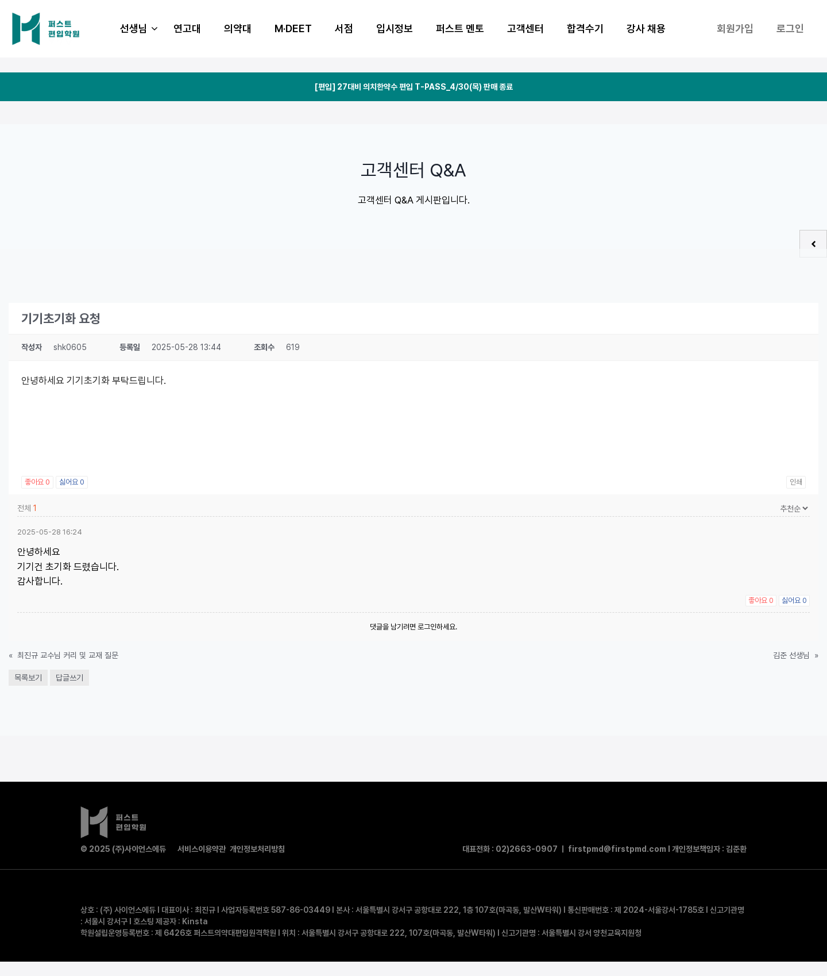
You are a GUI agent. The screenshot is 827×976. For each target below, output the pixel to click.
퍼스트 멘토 (460, 28)
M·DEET (293, 28)
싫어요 (71, 482)
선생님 (141, 28)
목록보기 (28, 677)
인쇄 (796, 482)
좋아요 (37, 482)
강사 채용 (646, 28)
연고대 (187, 28)
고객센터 (525, 28)
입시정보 (394, 28)
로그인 (790, 28)
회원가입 (735, 28)
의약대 (238, 28)
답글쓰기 (69, 677)
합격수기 (585, 28)
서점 (344, 28)
